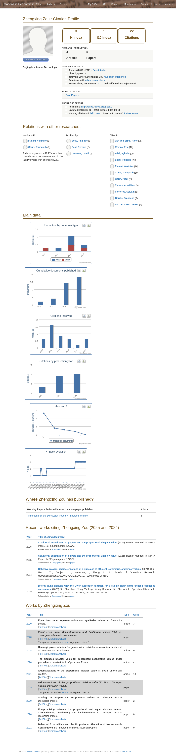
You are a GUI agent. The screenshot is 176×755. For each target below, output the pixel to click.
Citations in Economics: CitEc (22, 4)
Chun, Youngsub (37, 147)
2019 (29, 687)
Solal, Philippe (80, 140)
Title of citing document (52, 537)
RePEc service (33, 751)
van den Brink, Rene (126, 140)
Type (127, 614)
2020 (29, 623)
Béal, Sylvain (79, 147)
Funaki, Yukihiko (37, 140)
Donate (115, 4)
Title (42, 614)
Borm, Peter (121, 179)
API (104, 4)
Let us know (131, 113)
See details (99, 70)
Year (30, 537)
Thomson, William (125, 185)
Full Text (43, 627)
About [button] (169, 4)
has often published (115, 76)
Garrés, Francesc (124, 198)
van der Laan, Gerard (127, 204)
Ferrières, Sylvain (125, 191)
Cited (137, 614)
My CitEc (93, 4)
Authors (51, 4)
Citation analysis (57, 627)
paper (72, 549)
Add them (95, 113)
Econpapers (56, 549)
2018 (29, 650)
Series (63, 4)
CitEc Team (125, 751)
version (65, 642)
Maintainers (130, 4)
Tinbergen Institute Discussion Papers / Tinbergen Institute (57, 515)
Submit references (150, 4)
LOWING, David (80, 153)
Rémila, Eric (121, 147)
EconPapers (72, 95)
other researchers (95, 80)
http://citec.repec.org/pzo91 (96, 106)
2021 (29, 674)
